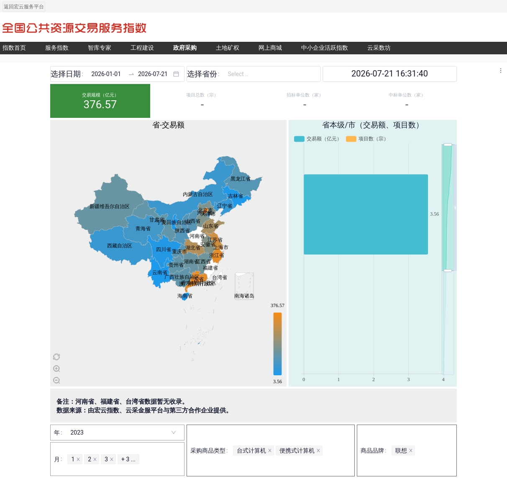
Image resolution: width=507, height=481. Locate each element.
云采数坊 (379, 48)
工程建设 (142, 48)
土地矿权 (227, 48)
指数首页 (14, 48)
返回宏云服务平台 (24, 7)
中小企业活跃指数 (324, 48)
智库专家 (99, 48)
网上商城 (270, 48)
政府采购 (185, 48)
